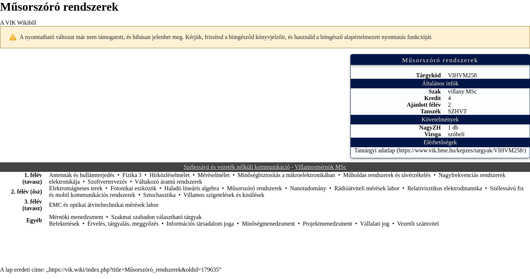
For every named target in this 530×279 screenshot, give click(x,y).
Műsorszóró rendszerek (254, 188)
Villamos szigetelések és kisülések (223, 195)
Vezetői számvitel (418, 223)
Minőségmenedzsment (268, 223)
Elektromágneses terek (75, 188)
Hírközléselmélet (169, 175)
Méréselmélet (214, 175)
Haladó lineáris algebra (192, 188)
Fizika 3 (132, 175)
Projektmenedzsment (327, 223)
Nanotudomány (308, 188)
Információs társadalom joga (200, 223)
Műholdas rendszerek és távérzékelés (387, 175)
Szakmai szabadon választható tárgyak (156, 217)
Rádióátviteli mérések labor (366, 188)
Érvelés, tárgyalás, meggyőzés (122, 223)
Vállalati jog (374, 223)
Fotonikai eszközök (133, 188)
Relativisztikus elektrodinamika (444, 188)
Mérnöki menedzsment (76, 217)
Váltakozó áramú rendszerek (168, 182)
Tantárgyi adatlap (374, 150)
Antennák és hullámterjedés (81, 175)
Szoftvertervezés (107, 182)
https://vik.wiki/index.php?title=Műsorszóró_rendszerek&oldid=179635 (134, 269)
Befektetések (64, 223)
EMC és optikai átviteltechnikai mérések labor (103, 205)
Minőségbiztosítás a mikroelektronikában (286, 175)
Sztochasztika (159, 195)
